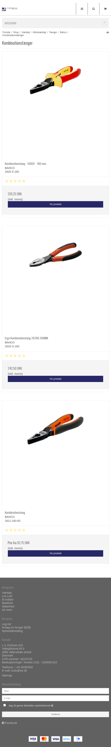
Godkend (55, 714)
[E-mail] (55, 698)
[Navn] (55, 690)
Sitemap (7, 675)
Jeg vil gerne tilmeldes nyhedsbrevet (41, 705)
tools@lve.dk (19, 670)
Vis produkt (55, 204)
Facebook (11, 722)
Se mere (7, 609)
